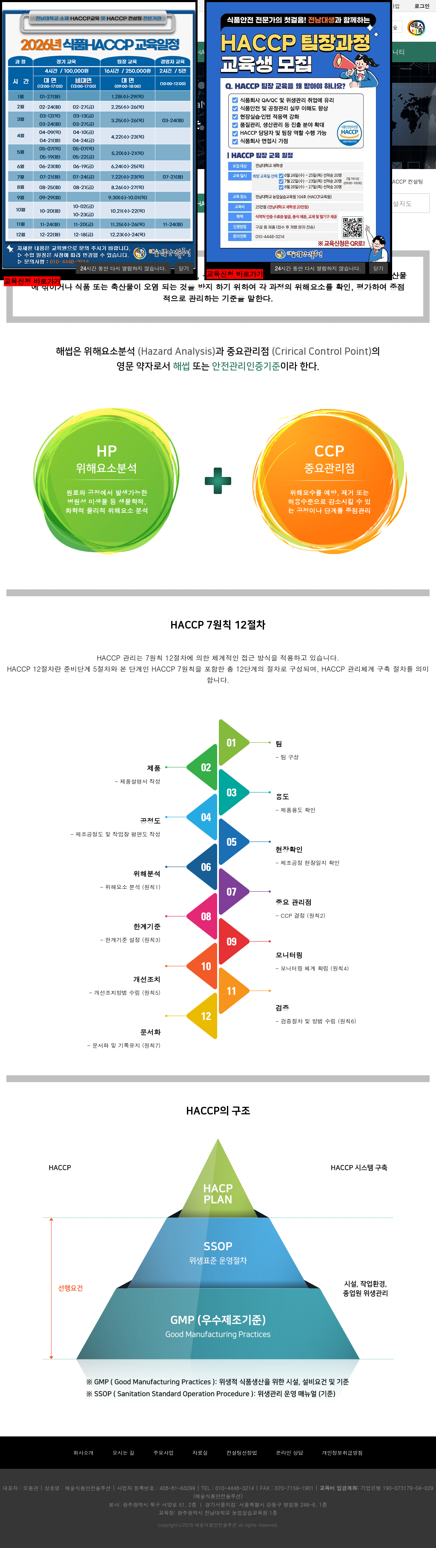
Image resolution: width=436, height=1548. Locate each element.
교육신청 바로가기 (32, 281)
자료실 (200, 1452)
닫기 (184, 268)
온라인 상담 (289, 1452)
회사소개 (83, 1452)
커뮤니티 (392, 51)
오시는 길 (123, 1452)
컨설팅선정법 (242, 1452)
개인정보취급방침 (342, 1452)
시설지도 (399, 203)
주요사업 (163, 1452)
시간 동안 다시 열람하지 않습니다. (123, 268)
